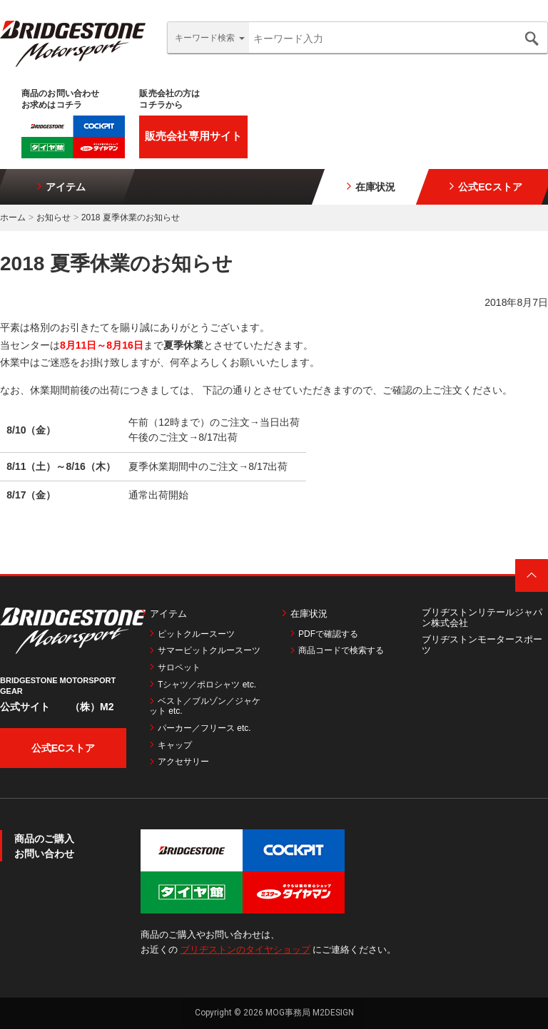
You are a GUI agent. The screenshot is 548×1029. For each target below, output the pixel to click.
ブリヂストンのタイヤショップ (245, 949)
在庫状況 (370, 186)
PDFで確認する (324, 634)
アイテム (61, 186)
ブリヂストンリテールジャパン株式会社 (482, 617)
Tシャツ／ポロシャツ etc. (202, 685)
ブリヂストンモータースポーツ (482, 644)
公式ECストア (485, 186)
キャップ (170, 745)
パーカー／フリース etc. (200, 728)
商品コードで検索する (337, 650)
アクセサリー (179, 762)
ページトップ (531, 575)
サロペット (175, 667)
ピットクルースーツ (192, 634)
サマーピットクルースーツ (204, 650)
